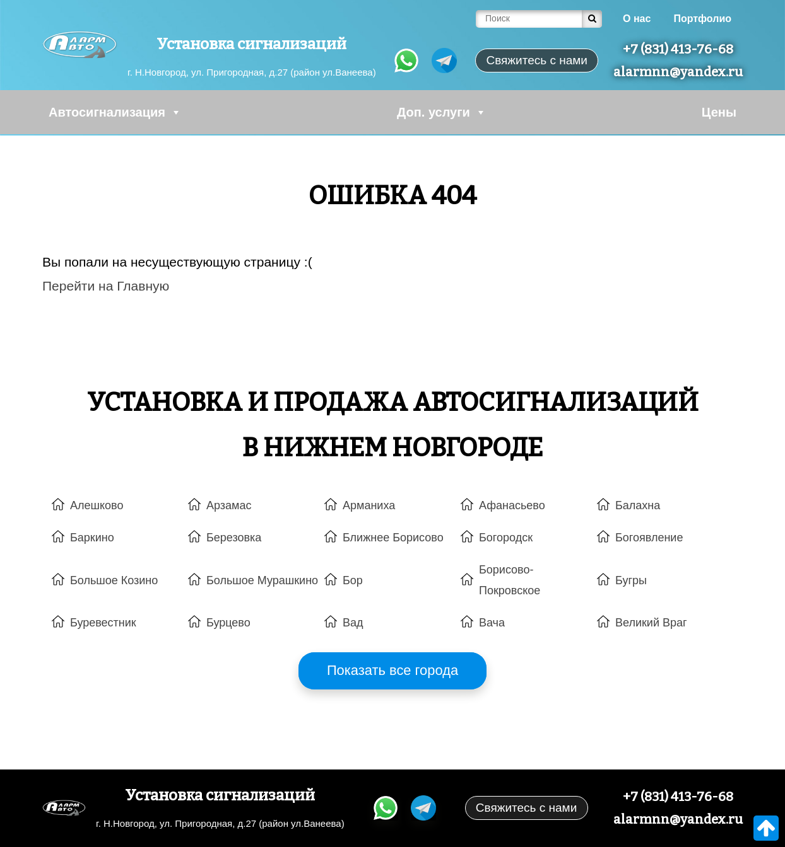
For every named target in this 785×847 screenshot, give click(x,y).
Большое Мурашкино (262, 580)
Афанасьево (512, 505)
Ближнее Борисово (393, 537)
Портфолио (702, 18)
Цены (719, 112)
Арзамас (228, 505)
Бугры (631, 580)
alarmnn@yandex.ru (678, 71)
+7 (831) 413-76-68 (678, 49)
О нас (637, 18)
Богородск (506, 537)
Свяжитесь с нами (526, 807)
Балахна (637, 505)
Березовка (233, 537)
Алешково (96, 505)
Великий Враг (651, 622)
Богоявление (649, 537)
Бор (353, 580)
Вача (492, 622)
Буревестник (103, 622)
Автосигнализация (115, 112)
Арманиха (369, 505)
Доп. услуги (442, 112)
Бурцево (228, 622)
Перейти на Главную (105, 286)
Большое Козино (114, 580)
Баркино (92, 537)
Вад (353, 622)
